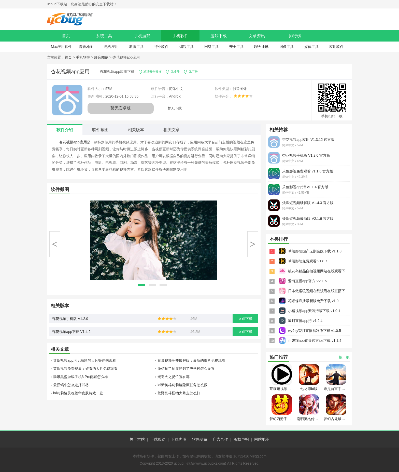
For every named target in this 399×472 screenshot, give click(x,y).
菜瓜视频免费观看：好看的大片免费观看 (85, 369)
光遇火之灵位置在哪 (174, 377)
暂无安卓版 (120, 108)
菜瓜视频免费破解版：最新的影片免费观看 (191, 360)
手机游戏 (142, 36)
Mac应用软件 (61, 47)
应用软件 (336, 47)
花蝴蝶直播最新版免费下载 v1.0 (313, 301)
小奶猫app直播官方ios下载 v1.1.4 (314, 341)
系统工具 (104, 36)
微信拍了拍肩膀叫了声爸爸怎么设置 (186, 369)
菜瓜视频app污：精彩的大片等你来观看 (84, 360)
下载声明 (178, 439)
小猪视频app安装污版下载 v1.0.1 (314, 311)
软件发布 (199, 439)
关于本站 (137, 439)
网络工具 (211, 47)
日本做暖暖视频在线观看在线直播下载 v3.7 (322, 291)
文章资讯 (257, 36)
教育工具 (136, 47)
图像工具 (286, 47)
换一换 (344, 357)
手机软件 (180, 36)
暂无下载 (174, 108)
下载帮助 (157, 439)
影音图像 (101, 57)
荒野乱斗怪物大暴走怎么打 (179, 393)
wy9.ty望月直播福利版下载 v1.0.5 (314, 331)
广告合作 (220, 439)
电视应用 (111, 47)
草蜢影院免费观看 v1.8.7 (307, 261)
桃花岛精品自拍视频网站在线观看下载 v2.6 (322, 271)
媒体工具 (311, 47)
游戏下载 (218, 36)
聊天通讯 (261, 47)
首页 (66, 36)
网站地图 (261, 439)
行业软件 (161, 47)
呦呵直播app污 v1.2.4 (305, 321)
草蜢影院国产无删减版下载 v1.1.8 (314, 251)
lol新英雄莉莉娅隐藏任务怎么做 (182, 385)
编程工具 (186, 47)
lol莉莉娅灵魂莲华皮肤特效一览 (78, 393)
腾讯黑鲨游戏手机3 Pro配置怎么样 (80, 377)
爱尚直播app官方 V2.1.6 (307, 281)
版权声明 (241, 439)
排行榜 (295, 36)
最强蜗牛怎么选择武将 (71, 385)
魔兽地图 (86, 47)
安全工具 (236, 47)
